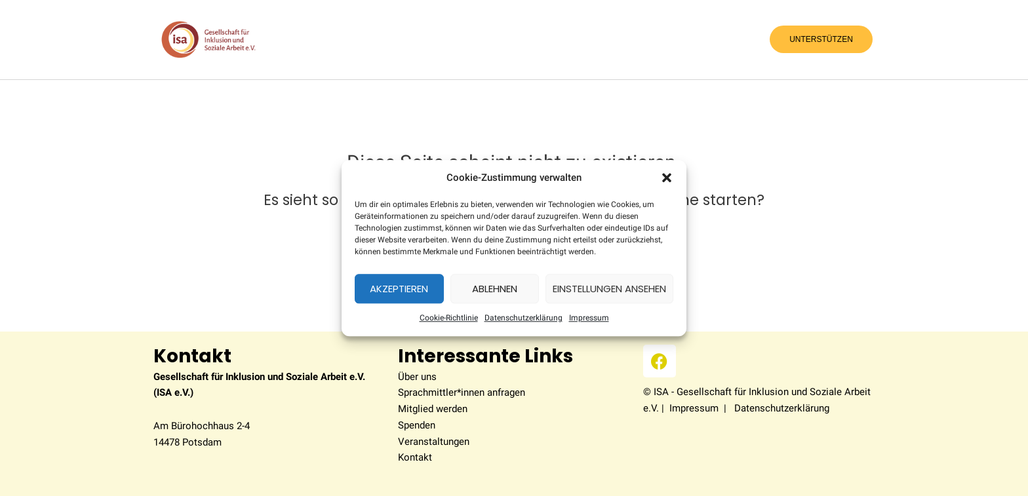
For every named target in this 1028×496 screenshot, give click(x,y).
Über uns (417, 377)
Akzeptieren (399, 289)
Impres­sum (589, 318)
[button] (666, 177)
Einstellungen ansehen (609, 289)
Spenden (416, 425)
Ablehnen (494, 289)
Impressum (694, 408)
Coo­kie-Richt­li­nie (449, 318)
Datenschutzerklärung (523, 318)
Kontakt (415, 457)
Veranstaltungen (433, 442)
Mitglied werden (432, 409)
